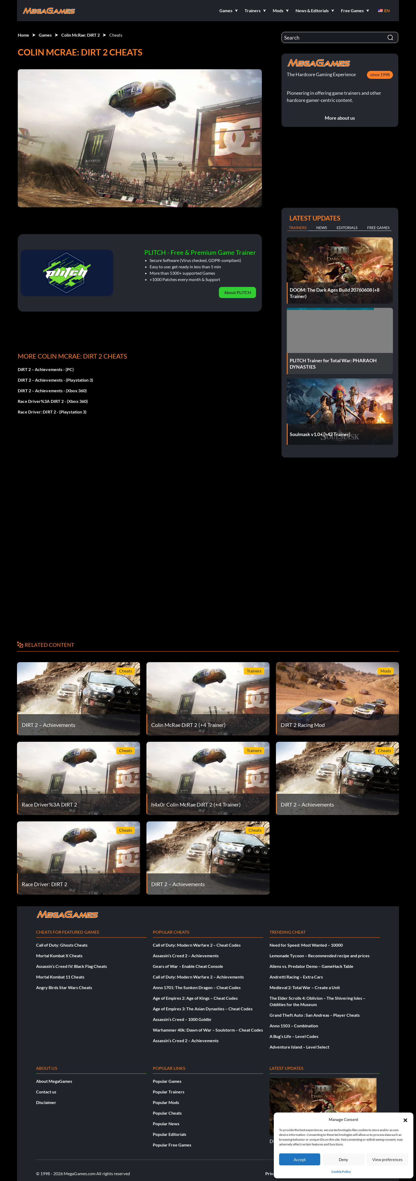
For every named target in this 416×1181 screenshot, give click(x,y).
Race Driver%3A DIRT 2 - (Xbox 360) (53, 401)
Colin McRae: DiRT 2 (80, 34)
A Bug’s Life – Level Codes (294, 1036)
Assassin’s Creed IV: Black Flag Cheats (71, 966)
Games (45, 34)
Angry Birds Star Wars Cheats (64, 987)
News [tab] (321, 227)
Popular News (166, 1123)
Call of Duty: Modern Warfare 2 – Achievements (198, 976)
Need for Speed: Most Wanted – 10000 (306, 944)
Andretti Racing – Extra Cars (296, 976)
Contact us (46, 1091)
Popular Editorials (169, 1134)
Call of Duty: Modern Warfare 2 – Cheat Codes (197, 944)
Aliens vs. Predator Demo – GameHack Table (311, 966)
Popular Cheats (167, 1112)
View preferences (387, 1159)
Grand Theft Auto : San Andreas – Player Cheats (315, 1015)
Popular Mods (166, 1102)
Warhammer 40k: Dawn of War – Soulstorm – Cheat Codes (208, 1029)
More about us (340, 118)
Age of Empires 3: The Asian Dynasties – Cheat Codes (203, 1008)
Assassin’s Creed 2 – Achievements (186, 955)
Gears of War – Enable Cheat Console (188, 966)
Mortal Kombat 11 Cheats (60, 976)
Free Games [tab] (378, 227)
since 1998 (380, 74)
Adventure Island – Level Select (299, 1046)
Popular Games (167, 1081)
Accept (300, 1159)
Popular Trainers (168, 1091)
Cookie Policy (341, 1172)
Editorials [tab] (347, 227)
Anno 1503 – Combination (294, 1025)
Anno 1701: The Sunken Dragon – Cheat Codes (197, 987)
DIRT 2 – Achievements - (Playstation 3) (55, 379)
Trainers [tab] (297, 227)
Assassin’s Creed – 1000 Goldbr (182, 1019)
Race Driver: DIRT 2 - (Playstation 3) (52, 411)
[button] (405, 1119)
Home (23, 34)
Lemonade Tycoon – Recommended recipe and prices (320, 955)
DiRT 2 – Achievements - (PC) (46, 369)
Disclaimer (46, 1102)
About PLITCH (237, 292)
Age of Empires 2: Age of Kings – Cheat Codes (195, 998)
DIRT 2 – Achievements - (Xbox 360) (52, 390)
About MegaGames (54, 1081)
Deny (343, 1159)
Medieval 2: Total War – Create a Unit (305, 987)
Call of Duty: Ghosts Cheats (62, 944)
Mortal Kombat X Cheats (59, 955)
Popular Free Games (172, 1144)
